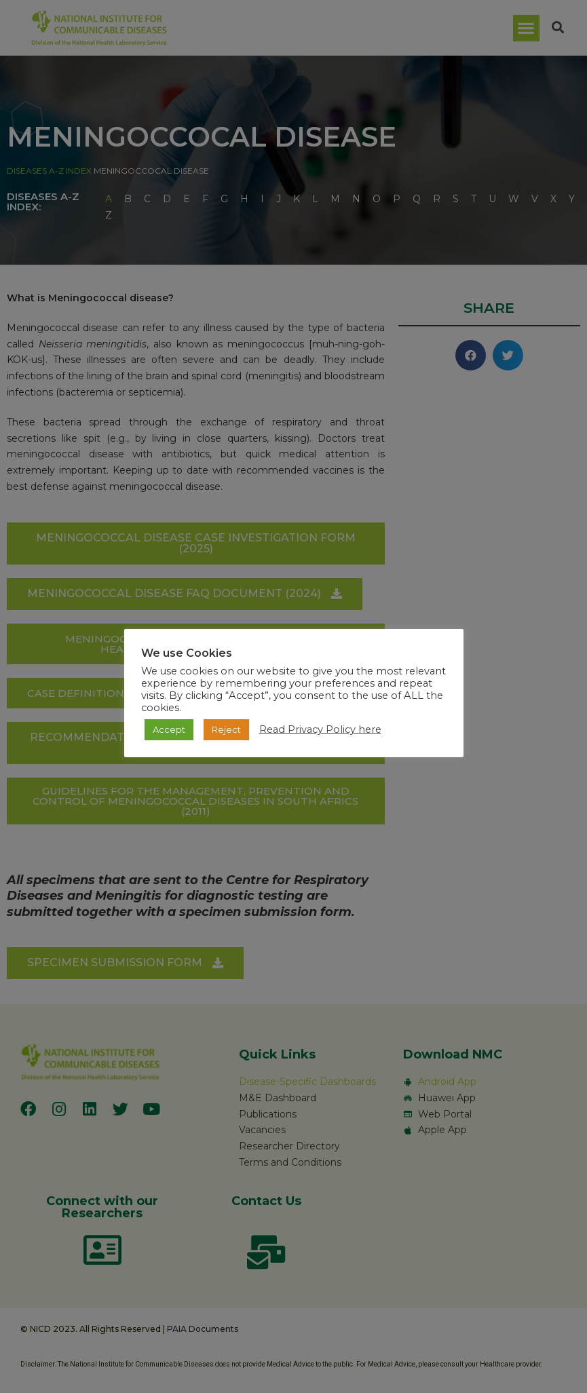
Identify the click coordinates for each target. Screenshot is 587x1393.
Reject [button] (226, 729)
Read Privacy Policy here (320, 729)
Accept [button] (169, 729)
